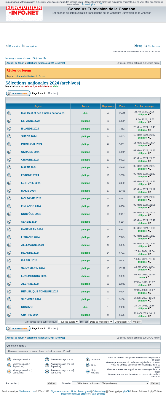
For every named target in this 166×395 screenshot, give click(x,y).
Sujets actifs (39, 58)
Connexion (13, 46)
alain (56, 86)
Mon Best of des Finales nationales (42, 113)
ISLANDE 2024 (30, 128)
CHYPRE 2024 (29, 314)
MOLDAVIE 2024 (31, 198)
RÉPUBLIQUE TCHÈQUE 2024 (39, 291)
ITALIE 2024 (28, 190)
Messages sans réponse (18, 58)
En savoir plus (88, 4)
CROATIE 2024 (30, 159)
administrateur (43, 86)
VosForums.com (27, 391)
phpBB (126, 391)
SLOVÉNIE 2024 (31, 299)
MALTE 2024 (28, 167)
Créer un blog (99, 391)
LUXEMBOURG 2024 (33, 276)
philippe (142, 114)
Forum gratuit (84, 391)
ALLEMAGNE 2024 (32, 245)
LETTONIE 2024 (30, 182)
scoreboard (27, 86)
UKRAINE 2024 (30, 151)
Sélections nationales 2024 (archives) (46, 63)
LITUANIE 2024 (30, 237)
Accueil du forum (15, 63)
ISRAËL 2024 (29, 260)
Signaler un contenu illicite (63, 391)
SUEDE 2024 (29, 136)
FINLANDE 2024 (31, 206)
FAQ (138, 46)
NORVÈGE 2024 (31, 213)
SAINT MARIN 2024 (33, 268)
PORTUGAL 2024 (31, 144)
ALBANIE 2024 (30, 283)
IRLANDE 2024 (30, 252)
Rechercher (152, 46)
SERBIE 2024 (29, 221)
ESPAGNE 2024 (30, 120)
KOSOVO (27, 307)
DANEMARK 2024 (32, 229)
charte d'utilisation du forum (30, 76)
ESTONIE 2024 (30, 175)
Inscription (29, 46)
